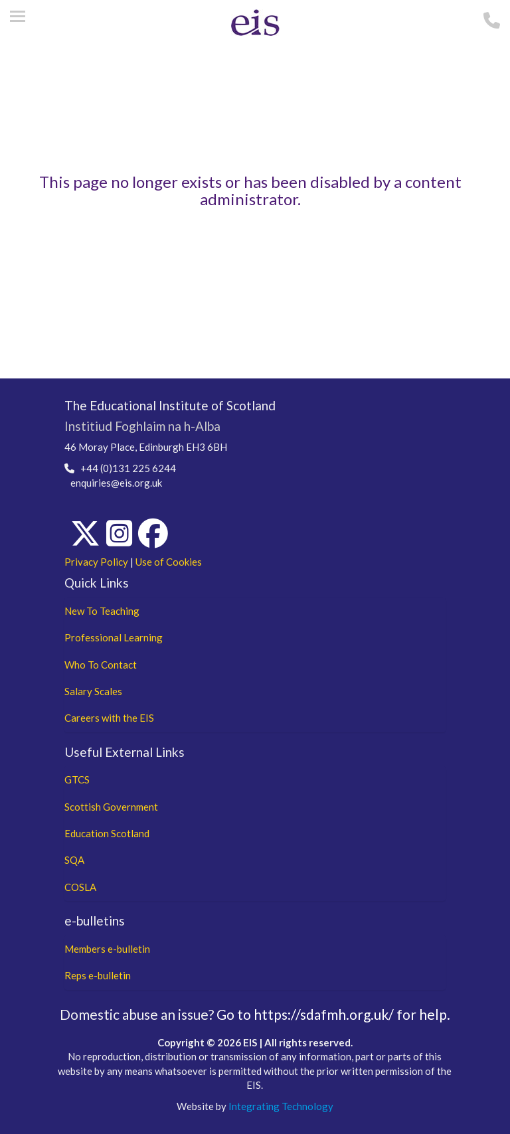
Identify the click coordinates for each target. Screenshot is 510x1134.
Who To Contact (100, 665)
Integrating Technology (280, 1106)
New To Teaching (101, 611)
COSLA (80, 887)
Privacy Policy (96, 562)
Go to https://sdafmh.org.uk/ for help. (333, 1014)
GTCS (77, 779)
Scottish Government (111, 807)
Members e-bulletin (107, 949)
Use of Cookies (168, 562)
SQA (74, 860)
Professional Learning (113, 637)
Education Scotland (106, 833)
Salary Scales (93, 691)
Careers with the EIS (109, 718)
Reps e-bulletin (97, 975)
